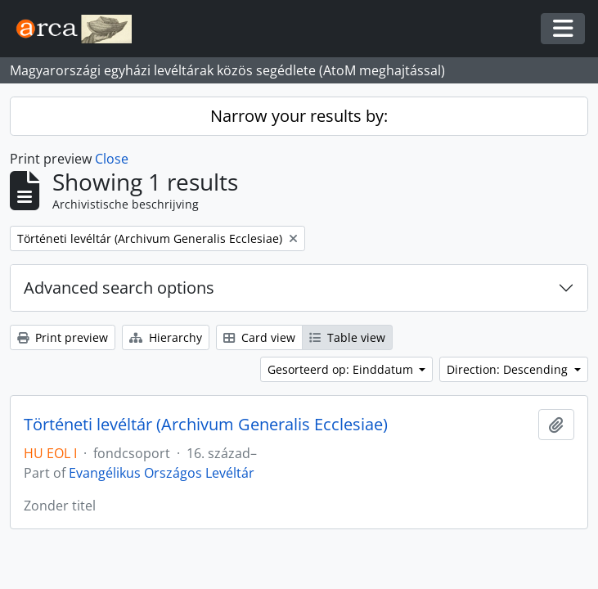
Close (111, 159)
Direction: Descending (509, 369)
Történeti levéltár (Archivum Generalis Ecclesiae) (206, 424)
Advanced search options (119, 288)
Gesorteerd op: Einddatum (342, 369)
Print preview (62, 337)
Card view (259, 337)
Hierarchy (165, 337)
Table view (347, 337)
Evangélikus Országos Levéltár (161, 473)
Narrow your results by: (299, 116)
